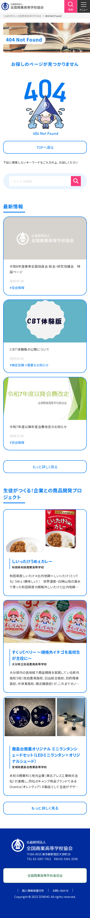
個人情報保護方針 (33, 891)
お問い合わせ (60, 891)
